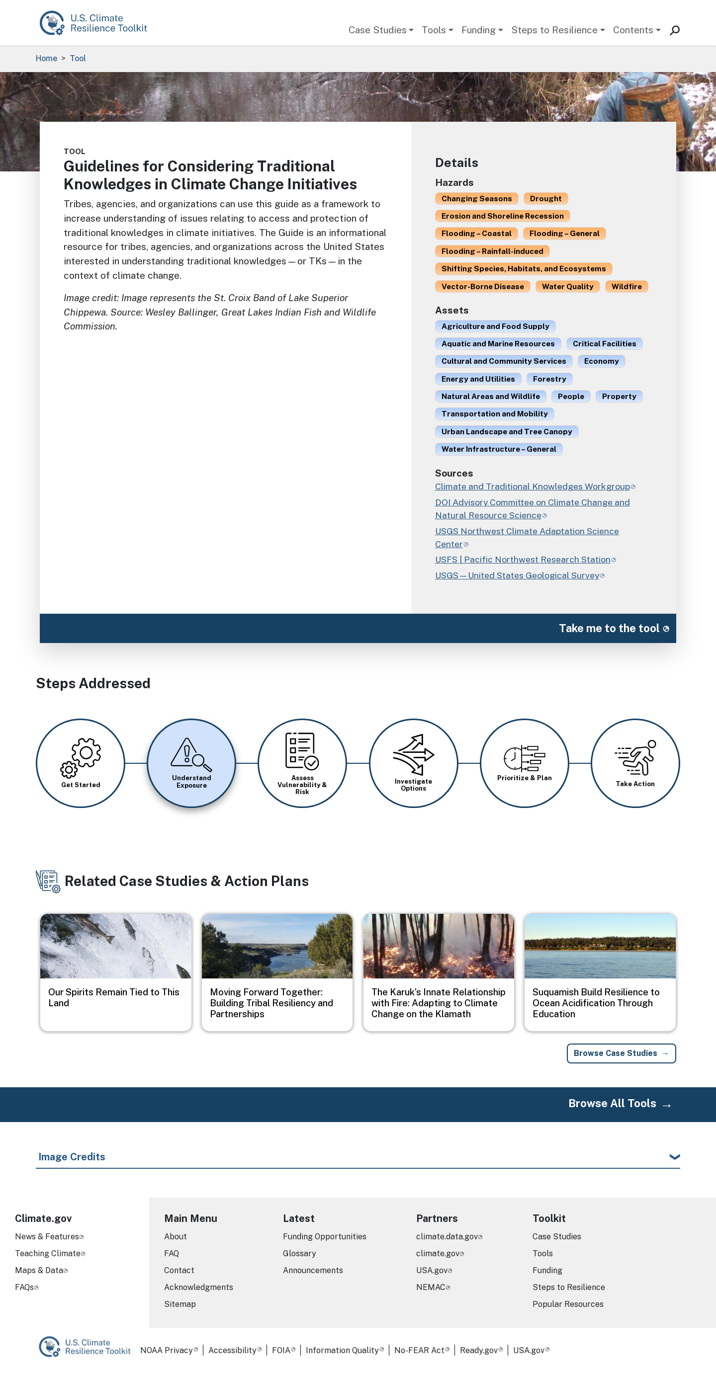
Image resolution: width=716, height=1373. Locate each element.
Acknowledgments (198, 1287)
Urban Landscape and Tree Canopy (507, 431)
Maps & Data (39, 1270)
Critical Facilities (604, 343)
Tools (434, 29)
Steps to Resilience (554, 29)
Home (46, 58)
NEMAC (431, 1287)
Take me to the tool (609, 628)
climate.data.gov (447, 1236)
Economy (601, 360)
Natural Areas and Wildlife (491, 396)
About (175, 1236)
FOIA (281, 1350)
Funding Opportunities (324, 1236)
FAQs (24, 1287)
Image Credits (71, 1157)
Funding (478, 29)
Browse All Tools (612, 1103)
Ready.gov (479, 1350)
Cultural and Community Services (504, 360)
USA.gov (432, 1270)
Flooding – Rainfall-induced (492, 250)
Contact (179, 1270)
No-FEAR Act (419, 1350)
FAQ (171, 1253)
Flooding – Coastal (477, 233)
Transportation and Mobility (495, 413)
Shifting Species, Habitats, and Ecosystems (524, 268)
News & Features (47, 1236)
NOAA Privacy (166, 1350)
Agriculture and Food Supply (495, 326)
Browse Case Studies (615, 1053)
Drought (546, 198)
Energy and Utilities (478, 378)
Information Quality (342, 1350)
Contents (633, 29)
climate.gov (437, 1253)
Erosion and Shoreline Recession (503, 215)
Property (619, 396)
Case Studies (378, 29)
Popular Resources (568, 1304)
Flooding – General (565, 233)
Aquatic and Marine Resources (498, 343)
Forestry (549, 378)
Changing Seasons (477, 198)
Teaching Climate (48, 1253)
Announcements (313, 1270)
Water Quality (568, 286)
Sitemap (180, 1304)
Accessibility (232, 1350)
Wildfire (627, 286)
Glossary (299, 1253)
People (571, 396)
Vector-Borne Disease (483, 286)
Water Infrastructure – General (499, 448)
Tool (78, 58)
